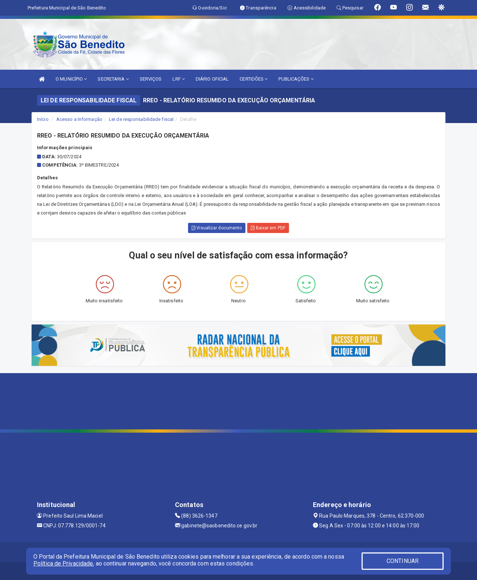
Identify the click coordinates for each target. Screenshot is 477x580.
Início (43, 119)
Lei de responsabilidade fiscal (141, 119)
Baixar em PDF (268, 227)
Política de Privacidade (63, 563)
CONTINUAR (403, 560)
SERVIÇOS (151, 79)
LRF (178, 79)
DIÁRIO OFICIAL (212, 79)
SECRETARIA (113, 79)
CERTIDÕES (254, 79)
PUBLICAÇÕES (295, 79)
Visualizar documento (217, 227)
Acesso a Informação (79, 119)
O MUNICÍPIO (71, 79)
